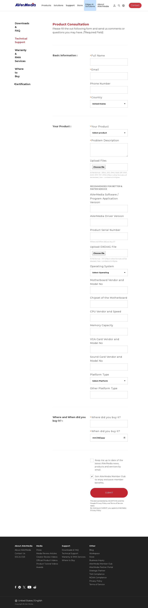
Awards (39, 567)
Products (46, 5)
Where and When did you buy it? (106, 244)
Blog (91, 550)
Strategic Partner (97, 570)
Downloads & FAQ (26, 23)
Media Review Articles (46, 553)
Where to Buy (23, 50)
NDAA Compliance (98, 577)
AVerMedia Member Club (100, 564)
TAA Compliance (97, 574)
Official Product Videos (46, 560)
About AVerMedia (103, 5)
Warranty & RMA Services (25, 41)
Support (70, 5)
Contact (135, 5)
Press (38, 550)
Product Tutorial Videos (47, 564)
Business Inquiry (96, 560)
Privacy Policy (105, 509)
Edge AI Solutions (90, 5)
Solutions (58, 5)
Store (80, 5)
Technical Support (26, 31)
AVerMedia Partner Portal (101, 567)
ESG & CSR (20, 557)
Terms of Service (120, 509)
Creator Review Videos (46, 557)
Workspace (94, 553)
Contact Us (20, 553)
